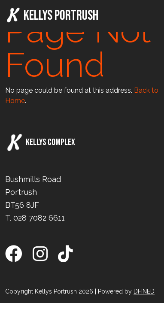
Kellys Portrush (51, 15)
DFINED (144, 291)
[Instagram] (40, 258)
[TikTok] (65, 258)
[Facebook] (13, 258)
